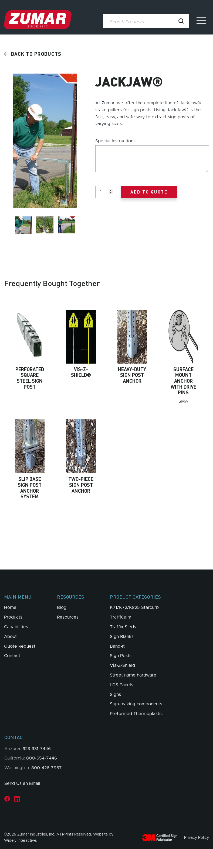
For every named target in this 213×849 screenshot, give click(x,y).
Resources (68, 617)
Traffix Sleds (123, 627)
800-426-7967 (46, 768)
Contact (12, 656)
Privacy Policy (196, 838)
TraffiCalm (120, 617)
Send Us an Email (22, 783)
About (10, 636)
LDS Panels (121, 685)
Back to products (33, 54)
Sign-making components (136, 704)
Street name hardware (133, 675)
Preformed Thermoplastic (136, 714)
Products (13, 617)
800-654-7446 (41, 758)
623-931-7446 (36, 749)
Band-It (117, 646)
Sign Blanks (122, 636)
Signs (115, 694)
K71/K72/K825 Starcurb (134, 607)
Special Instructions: (116, 141)
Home (10, 607)
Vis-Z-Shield (122, 665)
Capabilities (16, 627)
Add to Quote (148, 192)
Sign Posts (120, 656)
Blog (61, 607)
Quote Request (19, 646)
